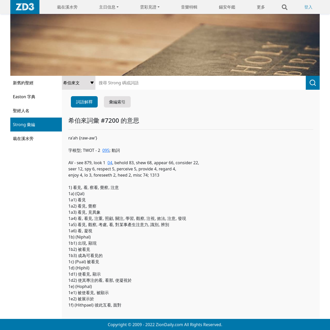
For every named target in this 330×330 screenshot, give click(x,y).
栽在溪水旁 (67, 7)
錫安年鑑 (227, 7)
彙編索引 (117, 102)
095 (105, 150)
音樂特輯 (189, 7)
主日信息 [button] (107, 7)
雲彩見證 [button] (148, 7)
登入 (308, 7)
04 (110, 163)
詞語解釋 (84, 102)
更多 (261, 7)
